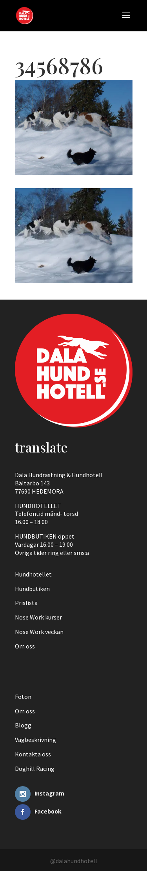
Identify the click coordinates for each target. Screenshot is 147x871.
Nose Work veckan (39, 632)
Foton (23, 696)
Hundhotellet (33, 574)
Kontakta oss (33, 754)
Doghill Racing (34, 768)
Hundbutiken (32, 589)
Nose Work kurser (38, 617)
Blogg (23, 725)
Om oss (25, 646)
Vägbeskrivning (35, 739)
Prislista (26, 603)
